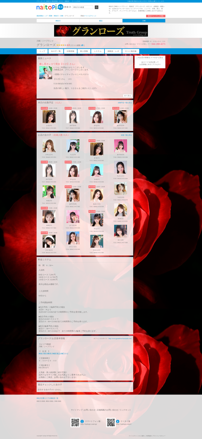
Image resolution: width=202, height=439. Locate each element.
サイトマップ (77, 410)
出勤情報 (70, 51)
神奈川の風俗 (41, 401)
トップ (42, 51)
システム (98, 51)
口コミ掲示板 (131, 51)
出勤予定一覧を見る (125, 103)
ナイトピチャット (90, 16)
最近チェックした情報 (155, 16)
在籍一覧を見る (126, 135)
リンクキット (125, 410)
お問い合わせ (89, 410)
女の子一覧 (56, 51)
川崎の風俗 (57, 401)
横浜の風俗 (50, 401)
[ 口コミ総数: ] (77, 45)
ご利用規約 (148, 436)
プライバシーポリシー (159, 436)
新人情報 (84, 51)
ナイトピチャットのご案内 (136, 436)
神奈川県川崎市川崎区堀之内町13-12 (53, 354)
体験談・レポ (113, 51)
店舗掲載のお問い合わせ (107, 410)
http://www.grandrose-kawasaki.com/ (120, 338)
